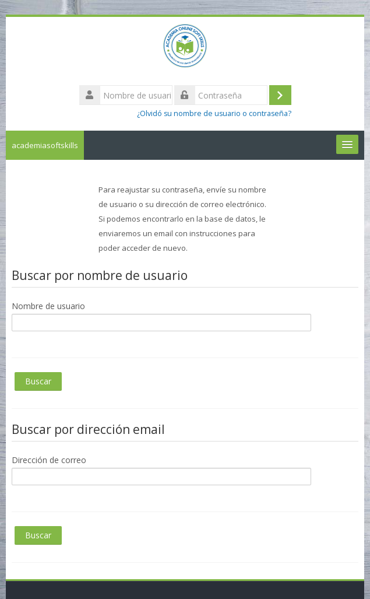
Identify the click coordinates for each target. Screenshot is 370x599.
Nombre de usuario (48, 305)
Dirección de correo (49, 459)
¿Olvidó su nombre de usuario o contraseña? (214, 113)
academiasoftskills (45, 145)
